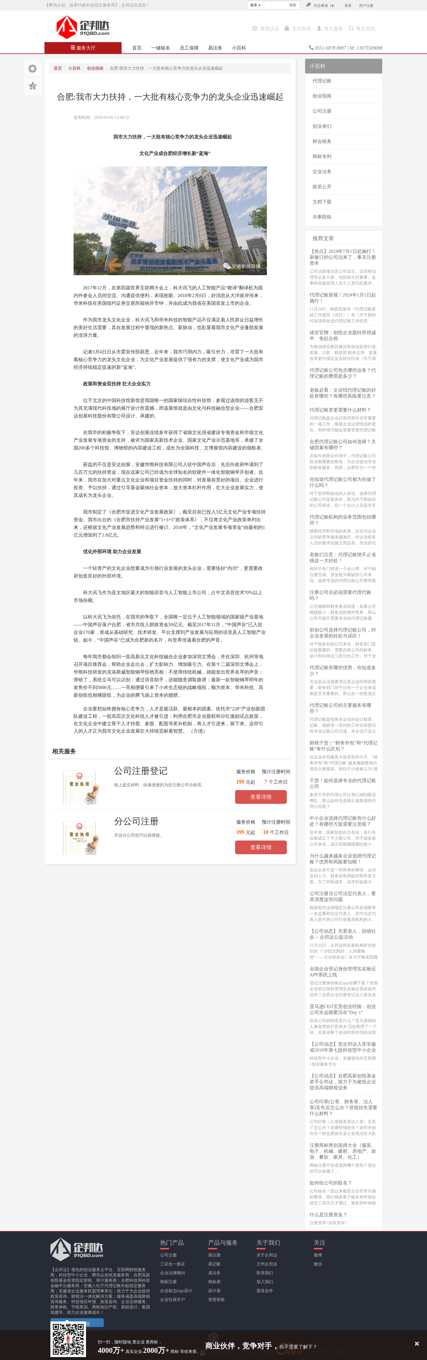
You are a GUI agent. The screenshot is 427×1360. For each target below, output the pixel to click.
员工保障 (189, 47)
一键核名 (160, 47)
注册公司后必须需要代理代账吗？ (340, 595)
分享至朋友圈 (33, 68)
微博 (318, 1255)
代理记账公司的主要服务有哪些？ (340, 708)
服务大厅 (83, 47)
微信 (318, 1264)
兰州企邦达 (266, 1264)
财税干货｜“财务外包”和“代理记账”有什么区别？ (343, 745)
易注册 (214, 1255)
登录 (348, 6)
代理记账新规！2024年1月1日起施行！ (343, 297)
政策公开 (322, 186)
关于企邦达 (266, 1255)
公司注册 (322, 111)
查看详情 (261, 797)
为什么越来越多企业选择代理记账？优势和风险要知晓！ (343, 858)
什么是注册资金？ (329, 1214)
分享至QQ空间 (33, 86)
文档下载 (322, 201)
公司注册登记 (141, 771)
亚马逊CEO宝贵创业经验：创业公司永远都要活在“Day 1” (343, 1009)
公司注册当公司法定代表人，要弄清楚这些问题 (343, 896)
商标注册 (168, 1282)
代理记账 (322, 80)
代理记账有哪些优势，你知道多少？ (343, 670)
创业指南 (95, 68)
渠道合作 (264, 1291)
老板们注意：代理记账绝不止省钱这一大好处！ (343, 557)
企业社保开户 (172, 1299)
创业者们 (322, 126)
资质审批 (216, 1299)
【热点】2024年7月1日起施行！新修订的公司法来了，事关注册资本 (343, 257)
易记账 (214, 1264)
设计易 (214, 1291)
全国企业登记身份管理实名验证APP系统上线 (343, 971)
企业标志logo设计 (176, 1291)
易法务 (215, 47)
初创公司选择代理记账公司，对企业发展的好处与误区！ (343, 632)
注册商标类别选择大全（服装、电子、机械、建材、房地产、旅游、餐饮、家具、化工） (343, 1151)
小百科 (239, 47)
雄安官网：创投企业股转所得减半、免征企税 (343, 335)
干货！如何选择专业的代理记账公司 (343, 783)
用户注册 (366, 6)
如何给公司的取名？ (331, 1182)
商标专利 (322, 156)
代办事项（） (325, 6)
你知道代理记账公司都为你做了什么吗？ (343, 482)
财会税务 (322, 141)
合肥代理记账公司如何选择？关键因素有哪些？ (343, 444)
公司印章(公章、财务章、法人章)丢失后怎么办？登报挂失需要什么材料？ (343, 1107)
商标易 (214, 1282)
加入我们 (264, 1282)
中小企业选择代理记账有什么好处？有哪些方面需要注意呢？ (343, 821)
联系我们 (264, 1273)
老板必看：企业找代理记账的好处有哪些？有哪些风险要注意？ (343, 393)
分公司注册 (136, 821)
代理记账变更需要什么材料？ (340, 409)
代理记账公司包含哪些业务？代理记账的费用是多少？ (343, 373)
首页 (137, 47)
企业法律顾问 (172, 1273)
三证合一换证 (172, 1264)
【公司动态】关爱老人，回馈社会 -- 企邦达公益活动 (343, 934)
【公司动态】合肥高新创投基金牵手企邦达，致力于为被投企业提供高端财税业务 (343, 1081)
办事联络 (322, 216)
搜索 (292, 5)
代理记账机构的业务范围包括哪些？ (343, 519)
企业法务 (322, 171)
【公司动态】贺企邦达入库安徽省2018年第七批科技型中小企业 (343, 1047)
